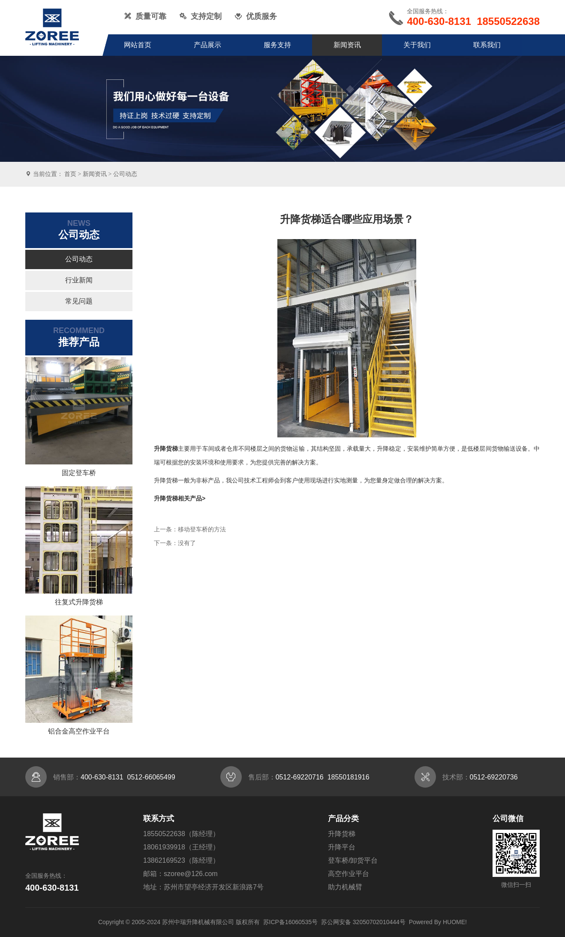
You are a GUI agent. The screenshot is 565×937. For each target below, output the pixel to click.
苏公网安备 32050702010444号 (363, 922)
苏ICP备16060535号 (290, 922)
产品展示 (207, 45)
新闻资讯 (347, 45)
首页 (70, 174)
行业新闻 (79, 280)
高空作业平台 (348, 873)
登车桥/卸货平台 (353, 860)
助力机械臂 (345, 887)
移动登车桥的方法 (202, 529)
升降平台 (341, 847)
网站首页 (137, 45)
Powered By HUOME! (438, 922)
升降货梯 (341, 833)
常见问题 (79, 301)
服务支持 (277, 45)
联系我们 (487, 45)
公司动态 (125, 174)
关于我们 (417, 45)
